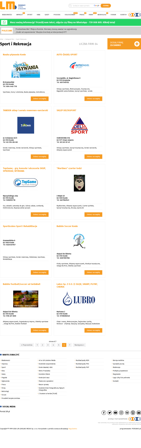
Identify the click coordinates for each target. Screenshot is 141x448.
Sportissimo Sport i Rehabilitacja (20, 226)
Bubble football (21, 324)
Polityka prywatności (120, 371)
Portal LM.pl (5, 411)
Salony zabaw (30, 206)
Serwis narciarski (22, 148)
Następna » (79, 345)
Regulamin (117, 374)
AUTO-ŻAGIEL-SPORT (67, 54)
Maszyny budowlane (92, 324)
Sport (29, 15)
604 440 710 (11, 86)
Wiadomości (7, 15)
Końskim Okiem (44, 374)
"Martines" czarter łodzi (69, 168)
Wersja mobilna (118, 360)
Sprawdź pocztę (118, 364)
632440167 (11, 245)
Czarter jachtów (88, 206)
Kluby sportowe (62, 264)
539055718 (10, 200)
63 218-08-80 (12, 142)
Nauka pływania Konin (14, 54)
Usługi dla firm (62, 266)
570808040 (65, 316)
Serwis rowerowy (9, 148)
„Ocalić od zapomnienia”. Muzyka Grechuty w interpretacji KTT (41, 32)
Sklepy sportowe (63, 89)
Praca (82, 15)
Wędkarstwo (61, 206)
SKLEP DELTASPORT (66, 110)
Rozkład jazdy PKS (82, 364)
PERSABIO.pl (136, 429)
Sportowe (6, 92)
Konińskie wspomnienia (47, 364)
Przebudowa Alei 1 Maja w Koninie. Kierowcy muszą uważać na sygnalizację (46, 29)
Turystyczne (85, 89)
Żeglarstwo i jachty (84, 322)
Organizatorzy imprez (26, 322)
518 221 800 (11, 316)
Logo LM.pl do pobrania (121, 378)
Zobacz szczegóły (39, 99)
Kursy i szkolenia (17, 92)
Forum (113, 15)
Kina (38, 15)
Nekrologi (102, 15)
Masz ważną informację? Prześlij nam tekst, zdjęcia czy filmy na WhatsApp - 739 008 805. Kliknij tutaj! (62, 22)
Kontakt (116, 381)
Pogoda (57, 15)
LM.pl (1, 39)
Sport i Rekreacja (21, 39)
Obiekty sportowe (74, 266)
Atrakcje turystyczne (92, 264)
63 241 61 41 (65, 142)
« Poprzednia (26, 345)
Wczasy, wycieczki (77, 208)
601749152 (64, 82)
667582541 (64, 200)
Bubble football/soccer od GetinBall (21, 284)
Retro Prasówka (44, 371)
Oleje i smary (61, 322)
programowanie (125, 429)
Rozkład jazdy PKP (82, 367)
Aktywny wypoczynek (64, 150)
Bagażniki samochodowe (65, 91)
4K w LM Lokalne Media (47, 360)
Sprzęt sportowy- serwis (83, 91)
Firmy (91, 15)
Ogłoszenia (69, 15)
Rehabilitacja (7, 259)
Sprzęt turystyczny (76, 148)
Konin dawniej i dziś (45, 367)
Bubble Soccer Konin (67, 226)
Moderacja (116, 367)
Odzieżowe (33, 257)
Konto (123, 15)
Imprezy (19, 15)
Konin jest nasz (44, 378)
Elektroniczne (8, 208)
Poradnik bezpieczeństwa (11, 398)
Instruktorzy (40, 92)
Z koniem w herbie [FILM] (48, 394)
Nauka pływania (29, 92)
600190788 (65, 258)
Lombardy (39, 206)
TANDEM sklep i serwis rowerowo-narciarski (25, 110)
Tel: (4, 86)
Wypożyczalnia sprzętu (22, 208)
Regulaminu (72, 429)
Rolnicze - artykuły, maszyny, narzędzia (70, 324)
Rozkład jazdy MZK (82, 360)
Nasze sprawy (44, 385)
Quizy (47, 15)
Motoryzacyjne (75, 89)
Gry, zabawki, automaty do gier (14, 206)
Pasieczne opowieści (46, 381)
